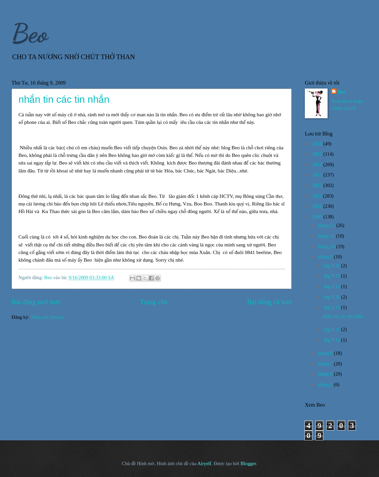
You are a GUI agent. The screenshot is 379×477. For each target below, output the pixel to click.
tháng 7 (326, 363)
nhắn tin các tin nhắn (63, 99)
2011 (317, 196)
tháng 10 (327, 246)
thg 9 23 (332, 275)
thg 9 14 (332, 340)
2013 (317, 174)
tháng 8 (326, 353)
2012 (317, 185)
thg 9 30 (332, 265)
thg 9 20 (332, 297)
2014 (317, 164)
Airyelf (204, 463)
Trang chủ (153, 302)
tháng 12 (327, 225)
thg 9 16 (332, 307)
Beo (30, 33)
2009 (317, 216)
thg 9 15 (332, 329)
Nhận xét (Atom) (47, 317)
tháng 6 (326, 374)
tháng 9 (326, 256)
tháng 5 (326, 384)
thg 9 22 (332, 286)
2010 (317, 206)
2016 (317, 143)
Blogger (248, 463)
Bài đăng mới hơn (36, 302)
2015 (317, 154)
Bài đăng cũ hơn (269, 302)
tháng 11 (327, 235)
